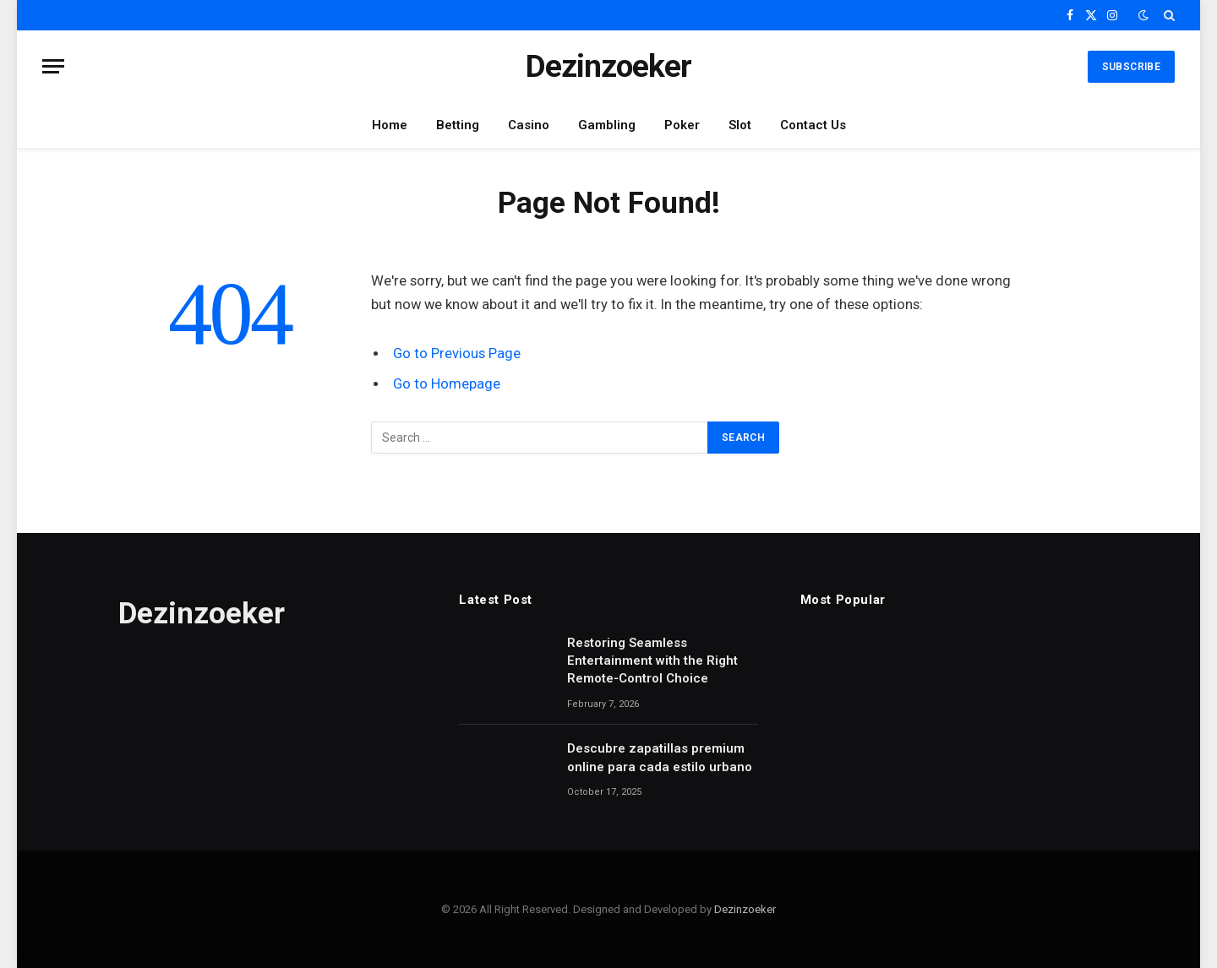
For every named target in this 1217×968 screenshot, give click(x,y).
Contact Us (813, 125)
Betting (457, 125)
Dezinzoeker (745, 909)
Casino (528, 125)
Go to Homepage (446, 384)
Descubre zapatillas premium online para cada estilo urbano (659, 757)
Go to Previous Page (457, 353)
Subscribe (1131, 67)
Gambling (607, 125)
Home (389, 125)
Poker (682, 125)
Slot (740, 125)
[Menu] (53, 66)
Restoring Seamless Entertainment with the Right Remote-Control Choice (652, 661)
